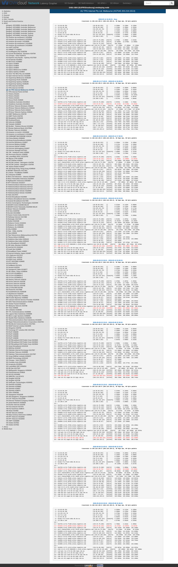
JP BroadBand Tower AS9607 (16, 251)
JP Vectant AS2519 (13, 267)
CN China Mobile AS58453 (15, 138)
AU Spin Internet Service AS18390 (18, 76)
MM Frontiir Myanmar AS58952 (17, 298)
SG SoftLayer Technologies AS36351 (19, 382)
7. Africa (5, 427)
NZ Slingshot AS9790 (13, 328)
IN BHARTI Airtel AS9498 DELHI (17, 205)
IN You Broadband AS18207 (16, 243)
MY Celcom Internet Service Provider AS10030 (22, 300)
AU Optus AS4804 (12, 64)
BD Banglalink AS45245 (14, 118)
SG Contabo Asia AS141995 (16, 362)
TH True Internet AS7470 (14, 407)
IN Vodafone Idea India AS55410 (17, 239)
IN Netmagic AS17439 (13, 219)
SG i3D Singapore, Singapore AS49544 (20, 397)
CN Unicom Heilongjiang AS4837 (17, 148)
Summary (127, 3)
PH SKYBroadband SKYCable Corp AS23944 (22, 340)
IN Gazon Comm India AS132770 (17, 215)
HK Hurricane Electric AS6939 (16, 154)
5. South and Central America (12, 21)
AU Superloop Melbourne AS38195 (18, 78)
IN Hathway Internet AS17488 (16, 217)
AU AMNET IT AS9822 (14, 49)
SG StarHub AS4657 (13, 388)
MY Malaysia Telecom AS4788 (16, 306)
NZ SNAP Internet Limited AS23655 (18, 326)
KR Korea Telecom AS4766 (15, 281)
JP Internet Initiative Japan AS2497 (18, 253)
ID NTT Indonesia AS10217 (15, 183)
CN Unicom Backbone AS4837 (17, 142)
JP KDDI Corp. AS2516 (14, 257)
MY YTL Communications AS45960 (18, 312)
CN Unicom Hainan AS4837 (15, 146)
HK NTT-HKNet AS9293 (14, 160)
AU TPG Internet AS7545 (15, 86)
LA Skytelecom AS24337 (15, 294)
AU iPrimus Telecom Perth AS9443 (18, 110)
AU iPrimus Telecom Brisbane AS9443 (19, 106)
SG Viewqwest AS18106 (14, 394)
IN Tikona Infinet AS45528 (15, 237)
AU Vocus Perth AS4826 (14, 100)
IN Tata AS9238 (11, 233)
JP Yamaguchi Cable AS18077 (16, 269)
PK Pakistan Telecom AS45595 (17, 352)
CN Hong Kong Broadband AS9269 (18, 140)
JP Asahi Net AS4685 (13, 249)
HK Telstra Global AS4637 (15, 166)
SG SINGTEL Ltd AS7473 (15, 376)
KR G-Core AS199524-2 (14, 275)
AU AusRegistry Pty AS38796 (16, 51)
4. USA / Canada (8, 19)
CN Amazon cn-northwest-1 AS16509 (19, 134)
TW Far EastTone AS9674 (15, 409)
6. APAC (5, 23)
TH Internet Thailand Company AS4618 (20, 401)
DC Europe (70, 3)
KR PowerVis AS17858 (14, 290)
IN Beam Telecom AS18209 (15, 209)
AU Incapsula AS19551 (14, 60)
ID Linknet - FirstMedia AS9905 (17, 173)
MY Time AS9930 (12, 308)
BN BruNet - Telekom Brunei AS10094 (19, 126)
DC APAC (102, 3)
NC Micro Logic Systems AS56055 (18, 316)
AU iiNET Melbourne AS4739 (16, 114)
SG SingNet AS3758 (13, 378)
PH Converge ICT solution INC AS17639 (20, 330)
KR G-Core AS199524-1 (14, 273)
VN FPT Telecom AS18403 (15, 417)
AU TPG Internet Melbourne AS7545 (21, 90)
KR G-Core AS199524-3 (14, 277)
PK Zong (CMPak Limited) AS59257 (18, 356)
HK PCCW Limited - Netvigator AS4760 (20, 162)
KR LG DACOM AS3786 (14, 288)
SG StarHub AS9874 (13, 390)
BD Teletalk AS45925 (13, 124)
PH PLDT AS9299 (12, 332)
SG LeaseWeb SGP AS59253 (16, 366)
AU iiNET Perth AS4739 (14, 116)
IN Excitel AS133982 (13, 213)
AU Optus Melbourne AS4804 (16, 70)
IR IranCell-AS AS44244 (14, 247)
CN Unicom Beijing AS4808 (15, 144)
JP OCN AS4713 (11, 263)
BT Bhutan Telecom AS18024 (16, 130)
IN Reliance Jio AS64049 (14, 227)
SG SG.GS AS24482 (13, 374)
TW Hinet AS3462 (12, 411)
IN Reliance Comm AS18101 (16, 223)
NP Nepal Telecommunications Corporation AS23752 (25, 322)
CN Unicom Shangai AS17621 (16, 150)
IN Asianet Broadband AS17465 (17, 201)
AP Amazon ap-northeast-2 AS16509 (19, 39)
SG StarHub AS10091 (13, 384)
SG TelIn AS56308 (12, 392)
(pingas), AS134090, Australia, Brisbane (20, 25)
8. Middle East (7, 429)
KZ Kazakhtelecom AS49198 (16, 292)
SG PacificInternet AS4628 (15, 372)
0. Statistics (6, 11)
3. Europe (5, 17)
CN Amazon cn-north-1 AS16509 (17, 132)
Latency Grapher (42, 3)
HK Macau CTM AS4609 (14, 158)
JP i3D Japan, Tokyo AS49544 (16, 271)
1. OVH (4, 13)
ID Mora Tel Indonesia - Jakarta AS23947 (20, 177)
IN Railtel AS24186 (12, 221)
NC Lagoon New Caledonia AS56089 (19, 314)
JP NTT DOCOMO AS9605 (15, 261)
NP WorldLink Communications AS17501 (20, 324)
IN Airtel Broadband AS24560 (16, 197)
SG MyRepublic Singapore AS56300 (19, 370)
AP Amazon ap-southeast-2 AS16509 (19, 45)
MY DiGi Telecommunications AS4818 (19, 302)
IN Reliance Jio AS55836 (14, 225)
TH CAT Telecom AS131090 (15, 399)
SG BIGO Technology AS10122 (17, 358)
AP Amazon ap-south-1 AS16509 (17, 41)
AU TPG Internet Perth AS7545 (17, 92)
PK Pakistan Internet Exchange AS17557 (20, 350)
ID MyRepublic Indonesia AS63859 (18, 181)
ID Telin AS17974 (12, 195)
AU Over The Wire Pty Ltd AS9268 (18, 74)
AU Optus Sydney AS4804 (15, 72)
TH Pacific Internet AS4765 (15, 405)
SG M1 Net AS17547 (13, 368)
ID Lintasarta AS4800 (13, 175)
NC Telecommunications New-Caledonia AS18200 (23, 320)
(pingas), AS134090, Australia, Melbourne (21, 27)
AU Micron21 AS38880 (14, 62)
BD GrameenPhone (13, 120)
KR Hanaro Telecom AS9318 (16, 279)
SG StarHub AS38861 (13, 386)
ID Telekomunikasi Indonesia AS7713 (19, 185)
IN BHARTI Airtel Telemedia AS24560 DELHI (21, 207)
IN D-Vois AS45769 (12, 211)
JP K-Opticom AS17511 (14, 255)
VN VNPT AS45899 (12, 421)
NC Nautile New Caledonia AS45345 (18, 318)
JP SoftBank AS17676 (14, 265)
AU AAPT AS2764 (12, 47)
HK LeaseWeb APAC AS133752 (17, 156)
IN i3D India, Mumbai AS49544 (16, 245)
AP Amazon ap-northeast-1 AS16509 (19, 37)
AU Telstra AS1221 (12, 94)
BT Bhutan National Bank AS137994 (19, 128)
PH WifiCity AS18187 (13, 348)
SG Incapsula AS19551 (14, 364)
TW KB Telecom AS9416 (14, 413)
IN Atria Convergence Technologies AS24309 (22, 203)
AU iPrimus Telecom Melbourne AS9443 (20, 108)
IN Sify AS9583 (11, 229)
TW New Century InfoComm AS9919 (19, 415)
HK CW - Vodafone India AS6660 (17, 152)
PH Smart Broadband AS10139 (17, 346)
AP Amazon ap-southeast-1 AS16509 (19, 43)
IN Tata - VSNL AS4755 (14, 231)
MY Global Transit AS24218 (15, 304)
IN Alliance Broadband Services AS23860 (20, 199)
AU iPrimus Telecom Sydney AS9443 (19, 112)
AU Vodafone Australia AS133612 (18, 102)
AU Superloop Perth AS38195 (16, 80)
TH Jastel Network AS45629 (16, 403)
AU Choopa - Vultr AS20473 (16, 55)
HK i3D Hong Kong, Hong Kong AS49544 (20, 168)
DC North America (86, 3)
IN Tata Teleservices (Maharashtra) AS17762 (21, 235)
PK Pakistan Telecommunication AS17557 (21, 354)
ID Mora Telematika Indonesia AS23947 (20, 179)
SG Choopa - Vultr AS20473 (16, 360)
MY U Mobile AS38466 (14, 310)
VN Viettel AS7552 (12, 423)
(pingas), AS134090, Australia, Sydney (19, 33)
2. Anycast (6, 15)
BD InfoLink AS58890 (13, 122)
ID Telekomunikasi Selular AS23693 (18, 191)
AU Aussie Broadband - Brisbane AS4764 (21, 53)
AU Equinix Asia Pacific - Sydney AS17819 (21, 58)
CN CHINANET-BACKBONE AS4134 (18, 136)
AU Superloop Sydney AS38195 (17, 82)
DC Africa (114, 3)
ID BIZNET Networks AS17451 (16, 171)
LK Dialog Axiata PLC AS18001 (17, 296)
